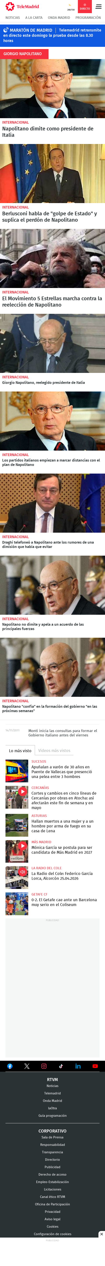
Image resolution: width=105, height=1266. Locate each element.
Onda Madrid (59, 17)
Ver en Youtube (95, 1066)
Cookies (52, 1226)
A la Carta (33, 17)
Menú (98, 6)
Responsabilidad (52, 1145)
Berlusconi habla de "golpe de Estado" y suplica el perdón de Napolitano (52, 173)
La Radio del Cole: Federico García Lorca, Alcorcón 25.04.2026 (16, 877)
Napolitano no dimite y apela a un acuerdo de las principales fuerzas (52, 585)
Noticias (12, 17)
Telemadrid (52, 1093)
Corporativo (52, 1131)
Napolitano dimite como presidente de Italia (52, 88)
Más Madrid (41, 842)
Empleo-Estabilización (52, 1182)
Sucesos (39, 761)
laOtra (52, 1108)
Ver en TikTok (61, 1067)
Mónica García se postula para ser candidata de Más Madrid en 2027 (16, 851)
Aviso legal (52, 1219)
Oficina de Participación (52, 1204)
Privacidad (52, 1211)
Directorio (52, 1159)
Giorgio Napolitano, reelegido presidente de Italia (52, 343)
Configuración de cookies (52, 1234)
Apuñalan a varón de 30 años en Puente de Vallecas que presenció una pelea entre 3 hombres (16, 771)
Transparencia (52, 1152)
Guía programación (52, 1115)
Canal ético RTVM (52, 1197)
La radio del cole (47, 868)
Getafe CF (39, 894)
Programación (88, 17)
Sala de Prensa (52, 1137)
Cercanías (40, 788)
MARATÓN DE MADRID (31, 30)
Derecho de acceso (52, 1174)
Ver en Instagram (44, 1066)
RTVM (52, 1080)
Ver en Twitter (27, 1067)
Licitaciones (52, 1189)
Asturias (39, 816)
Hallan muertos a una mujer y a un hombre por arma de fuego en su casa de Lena (16, 825)
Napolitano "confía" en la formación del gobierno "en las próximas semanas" (52, 667)
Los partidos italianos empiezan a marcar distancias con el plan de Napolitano (52, 421)
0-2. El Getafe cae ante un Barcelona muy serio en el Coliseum (16, 903)
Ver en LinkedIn (78, 1066)
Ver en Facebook (9, 1067)
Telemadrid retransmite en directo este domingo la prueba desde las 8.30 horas (52, 35)
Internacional (15, 122)
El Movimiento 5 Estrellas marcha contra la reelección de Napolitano (52, 258)
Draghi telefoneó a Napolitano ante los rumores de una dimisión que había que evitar (52, 503)
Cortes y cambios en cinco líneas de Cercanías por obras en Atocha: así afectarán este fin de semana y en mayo (16, 797)
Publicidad (52, 1167)
